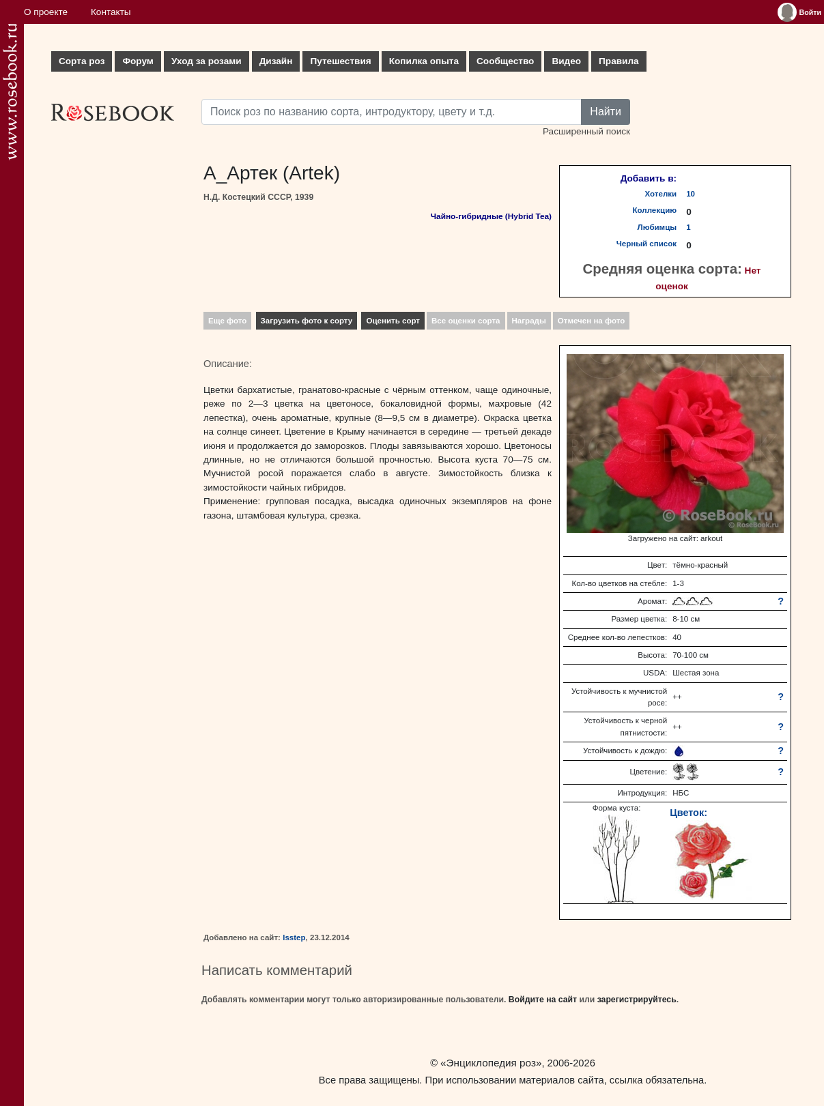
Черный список (646, 243)
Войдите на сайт (543, 999)
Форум (137, 61)
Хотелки (661, 194)
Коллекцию (655, 210)
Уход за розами (206, 61)
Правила (619, 61)
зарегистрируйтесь (637, 999)
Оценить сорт (393, 321)
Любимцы (657, 227)
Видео (566, 61)
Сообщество (505, 61)
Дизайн (276, 61)
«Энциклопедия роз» (490, 1062)
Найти (605, 111)
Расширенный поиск (586, 131)
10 (690, 194)
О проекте (46, 12)
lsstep (294, 937)
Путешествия (340, 61)
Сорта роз (81, 61)
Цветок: (688, 812)
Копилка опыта (424, 61)
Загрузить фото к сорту (307, 321)
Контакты (111, 12)
